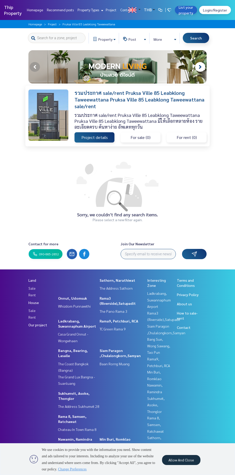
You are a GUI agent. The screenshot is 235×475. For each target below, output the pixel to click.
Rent (32, 294)
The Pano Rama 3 (113, 311)
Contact (126, 10)
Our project (37, 324)
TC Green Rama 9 (113, 329)
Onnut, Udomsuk (72, 298)
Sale (32, 288)
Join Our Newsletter (137, 243)
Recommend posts (60, 10)
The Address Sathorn (116, 288)
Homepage (35, 10)
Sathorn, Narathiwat (117, 280)
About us (184, 303)
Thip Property (13, 10)
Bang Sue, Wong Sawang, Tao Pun (158, 346)
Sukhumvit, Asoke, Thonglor (156, 405)
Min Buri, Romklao (115, 439)
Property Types (90, 10)
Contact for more (43, 243)
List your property (186, 10)
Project (111, 10)
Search (196, 38)
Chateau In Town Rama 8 (77, 429)
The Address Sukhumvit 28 (78, 406)
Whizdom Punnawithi (74, 306)
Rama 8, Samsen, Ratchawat (155, 424)
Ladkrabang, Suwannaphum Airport (159, 300)
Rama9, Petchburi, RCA (119, 321)
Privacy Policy (188, 294)
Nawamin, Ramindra (75, 439)
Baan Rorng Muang (115, 363)
